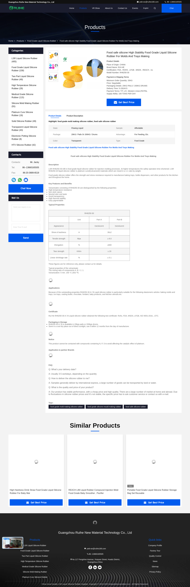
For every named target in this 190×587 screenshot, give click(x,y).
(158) (24, 69)
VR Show (96, 8)
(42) (24, 145)
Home (71, 8)
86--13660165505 (173, 2)
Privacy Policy (155, 572)
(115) (22, 96)
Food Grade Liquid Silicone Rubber (41, 41)
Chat (172, 8)
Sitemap (155, 566)
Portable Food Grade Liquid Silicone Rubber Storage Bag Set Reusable (152, 491)
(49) (23, 78)
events (135, 8)
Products (83, 8)
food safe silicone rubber (136, 407)
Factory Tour (155, 551)
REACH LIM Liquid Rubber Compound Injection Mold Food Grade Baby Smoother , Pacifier (93, 491)
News (155, 561)
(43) (24, 128)
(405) (24, 60)
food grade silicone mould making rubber (104, 407)
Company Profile (155, 545)
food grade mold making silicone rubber (66, 407)
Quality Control (155, 556)
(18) (22, 113)
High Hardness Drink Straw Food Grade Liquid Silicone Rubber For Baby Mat (35, 491)
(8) (24, 137)
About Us (109, 8)
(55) (25, 105)
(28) (24, 87)
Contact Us (122, 8)
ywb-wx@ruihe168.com (148, 2)
